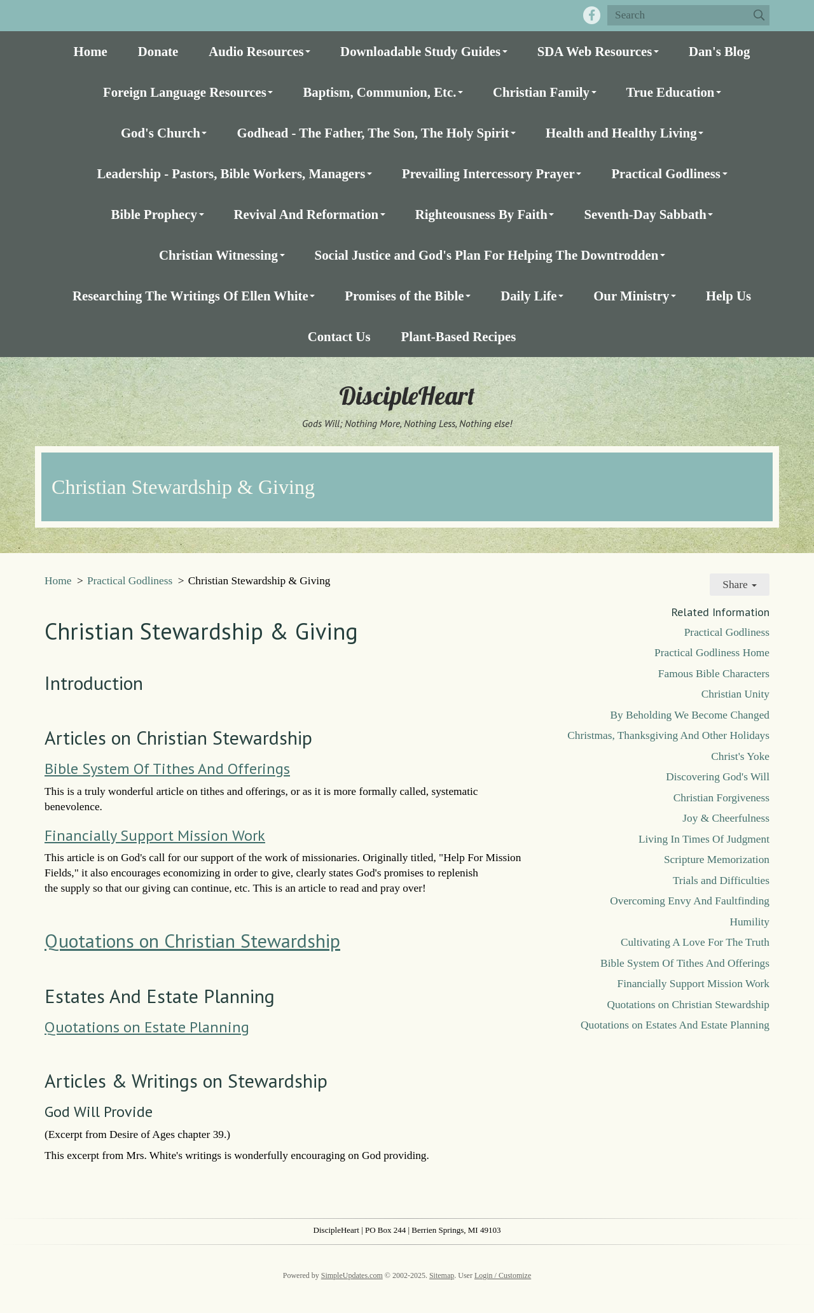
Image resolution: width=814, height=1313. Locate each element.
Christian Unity (735, 694)
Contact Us (339, 336)
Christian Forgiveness (721, 798)
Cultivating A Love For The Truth (695, 942)
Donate (158, 51)
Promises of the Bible (404, 295)
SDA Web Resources (594, 51)
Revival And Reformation (306, 214)
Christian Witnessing (218, 255)
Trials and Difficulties (721, 880)
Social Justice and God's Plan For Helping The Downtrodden (487, 255)
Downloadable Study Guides (420, 51)
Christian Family (541, 92)
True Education (670, 92)
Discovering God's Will (717, 777)
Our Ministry (631, 295)
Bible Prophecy (154, 214)
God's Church (160, 132)
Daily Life (528, 295)
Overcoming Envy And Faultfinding (689, 901)
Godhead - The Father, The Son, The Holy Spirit (373, 132)
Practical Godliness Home (711, 653)
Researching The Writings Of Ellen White (190, 295)
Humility (749, 922)
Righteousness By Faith (481, 214)
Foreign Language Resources (184, 92)
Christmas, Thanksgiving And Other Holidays (668, 735)
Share (739, 585)
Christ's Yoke (740, 756)
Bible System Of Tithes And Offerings (167, 768)
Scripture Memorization (716, 859)
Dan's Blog (719, 51)
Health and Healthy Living (621, 132)
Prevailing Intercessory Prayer (488, 173)
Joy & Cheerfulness (725, 818)
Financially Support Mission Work (155, 835)
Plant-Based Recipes (458, 336)
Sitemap (441, 1275)
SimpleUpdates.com (352, 1275)
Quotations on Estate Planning (147, 1027)
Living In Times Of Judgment (703, 839)
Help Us (728, 295)
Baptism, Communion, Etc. (379, 92)
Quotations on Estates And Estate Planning (675, 1025)
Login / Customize (502, 1275)
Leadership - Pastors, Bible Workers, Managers (231, 173)
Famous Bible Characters (713, 674)
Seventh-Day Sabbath (645, 214)
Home (90, 51)
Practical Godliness (666, 173)
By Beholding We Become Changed (689, 715)
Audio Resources (256, 51)
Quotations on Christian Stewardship (192, 940)
